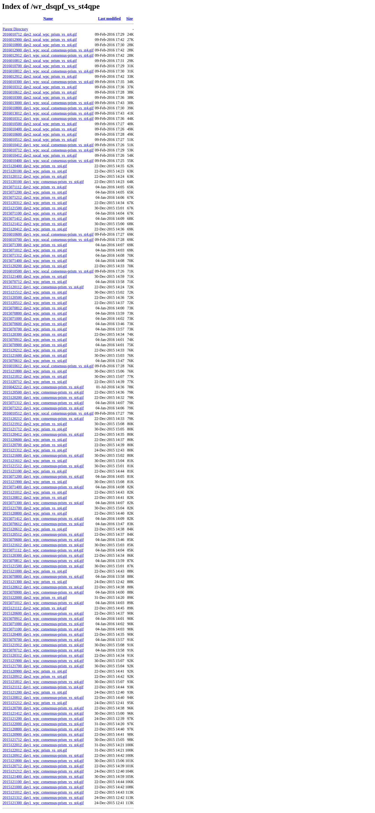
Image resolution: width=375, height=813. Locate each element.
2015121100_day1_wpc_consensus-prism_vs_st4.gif (43, 782)
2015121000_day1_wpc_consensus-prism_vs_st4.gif (43, 787)
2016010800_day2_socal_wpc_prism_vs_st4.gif (40, 45)
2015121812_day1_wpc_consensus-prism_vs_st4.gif (43, 682)
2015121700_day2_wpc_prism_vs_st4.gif (35, 508)
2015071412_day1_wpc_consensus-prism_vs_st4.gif (43, 519)
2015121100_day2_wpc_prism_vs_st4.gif (35, 471)
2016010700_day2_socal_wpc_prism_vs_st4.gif (40, 66)
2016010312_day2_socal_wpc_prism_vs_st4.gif (40, 87)
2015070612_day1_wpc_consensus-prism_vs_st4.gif (43, 524)
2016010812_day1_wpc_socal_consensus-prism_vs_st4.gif (48, 71)
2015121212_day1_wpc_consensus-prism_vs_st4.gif (43, 771)
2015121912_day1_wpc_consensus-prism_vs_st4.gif (43, 645)
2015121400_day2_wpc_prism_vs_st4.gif (35, 276)
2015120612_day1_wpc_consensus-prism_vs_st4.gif (43, 587)
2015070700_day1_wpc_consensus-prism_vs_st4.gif (43, 640)
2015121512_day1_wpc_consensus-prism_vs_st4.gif (43, 466)
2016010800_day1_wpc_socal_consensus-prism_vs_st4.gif (48, 108)
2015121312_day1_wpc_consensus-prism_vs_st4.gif (43, 798)
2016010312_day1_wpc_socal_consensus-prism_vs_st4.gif (48, 119)
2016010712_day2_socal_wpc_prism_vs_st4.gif (40, 34)
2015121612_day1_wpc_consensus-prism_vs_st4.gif (43, 545)
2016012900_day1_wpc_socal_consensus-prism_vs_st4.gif (48, 50)
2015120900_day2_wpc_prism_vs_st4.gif (35, 671)
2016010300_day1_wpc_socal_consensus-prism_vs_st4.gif (48, 82)
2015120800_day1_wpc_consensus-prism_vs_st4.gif (43, 729)
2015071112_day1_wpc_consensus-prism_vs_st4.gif (43, 550)
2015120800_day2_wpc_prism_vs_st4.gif (35, 513)
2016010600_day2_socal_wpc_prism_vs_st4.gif (40, 134)
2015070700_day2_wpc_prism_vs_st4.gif (35, 329)
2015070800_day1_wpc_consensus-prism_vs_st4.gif (43, 576)
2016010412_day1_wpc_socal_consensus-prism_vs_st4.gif (48, 145)
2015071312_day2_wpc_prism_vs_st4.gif (35, 255)
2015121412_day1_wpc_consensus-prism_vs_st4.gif (43, 713)
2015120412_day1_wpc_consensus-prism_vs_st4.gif (43, 434)
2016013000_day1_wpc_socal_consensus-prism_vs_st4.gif (48, 103)
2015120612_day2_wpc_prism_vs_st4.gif (35, 529)
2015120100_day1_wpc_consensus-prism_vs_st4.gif (43, 182)
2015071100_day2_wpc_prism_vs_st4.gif (35, 213)
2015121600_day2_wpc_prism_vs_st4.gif (35, 355)
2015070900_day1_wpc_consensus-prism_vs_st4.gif (43, 592)
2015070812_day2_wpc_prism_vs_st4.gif (35, 308)
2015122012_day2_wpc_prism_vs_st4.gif (35, 750)
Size (129, 19)
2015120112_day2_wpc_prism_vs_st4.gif (35, 176)
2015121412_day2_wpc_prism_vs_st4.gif (35, 224)
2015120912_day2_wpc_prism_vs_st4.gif (35, 676)
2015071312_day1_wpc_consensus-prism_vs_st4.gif (43, 403)
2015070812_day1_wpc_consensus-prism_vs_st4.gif (43, 561)
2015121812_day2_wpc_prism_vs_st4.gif (35, 376)
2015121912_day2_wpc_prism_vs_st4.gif (35, 424)
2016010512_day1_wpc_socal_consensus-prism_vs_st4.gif (48, 413)
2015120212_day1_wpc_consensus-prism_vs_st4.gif (43, 419)
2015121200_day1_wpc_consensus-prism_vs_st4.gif (43, 719)
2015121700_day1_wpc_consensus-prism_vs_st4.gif (43, 666)
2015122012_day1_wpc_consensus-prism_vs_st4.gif (43, 745)
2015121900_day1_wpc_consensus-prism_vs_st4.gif (43, 661)
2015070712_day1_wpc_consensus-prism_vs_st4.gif (43, 650)
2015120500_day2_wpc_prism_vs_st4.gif (35, 297)
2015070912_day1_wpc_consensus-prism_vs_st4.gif (43, 619)
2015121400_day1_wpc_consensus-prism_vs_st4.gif (43, 776)
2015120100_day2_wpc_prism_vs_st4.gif (35, 171)
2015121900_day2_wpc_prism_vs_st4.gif (35, 482)
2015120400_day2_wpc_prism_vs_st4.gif (35, 166)
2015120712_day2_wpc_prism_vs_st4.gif (35, 382)
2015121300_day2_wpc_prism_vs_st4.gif (35, 582)
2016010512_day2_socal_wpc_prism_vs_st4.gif (40, 140)
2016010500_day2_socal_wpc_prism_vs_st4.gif (40, 124)
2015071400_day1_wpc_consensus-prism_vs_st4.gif (43, 487)
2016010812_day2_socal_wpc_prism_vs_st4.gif (40, 61)
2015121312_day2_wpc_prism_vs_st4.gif (35, 450)
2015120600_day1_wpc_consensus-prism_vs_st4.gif (43, 613)
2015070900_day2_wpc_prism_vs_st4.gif (35, 345)
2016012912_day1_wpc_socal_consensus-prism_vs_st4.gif (48, 55)
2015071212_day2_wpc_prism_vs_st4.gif (35, 197)
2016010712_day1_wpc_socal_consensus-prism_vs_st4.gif (48, 150)
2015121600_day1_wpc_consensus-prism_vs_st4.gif (43, 455)
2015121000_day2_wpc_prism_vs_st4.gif (35, 571)
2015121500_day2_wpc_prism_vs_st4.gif (35, 208)
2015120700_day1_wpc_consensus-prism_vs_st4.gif (43, 708)
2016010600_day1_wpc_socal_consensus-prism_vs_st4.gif (48, 234)
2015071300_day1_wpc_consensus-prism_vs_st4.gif (43, 503)
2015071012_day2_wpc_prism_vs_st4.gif (35, 250)
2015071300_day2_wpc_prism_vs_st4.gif (35, 245)
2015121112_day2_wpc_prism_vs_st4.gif (35, 608)
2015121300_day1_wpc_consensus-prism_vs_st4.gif (43, 803)
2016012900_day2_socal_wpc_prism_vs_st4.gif (40, 40)
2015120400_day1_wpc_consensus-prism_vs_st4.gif (43, 634)
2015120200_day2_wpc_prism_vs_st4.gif (35, 266)
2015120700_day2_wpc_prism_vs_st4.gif (35, 445)
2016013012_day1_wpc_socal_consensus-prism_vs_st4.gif (48, 113)
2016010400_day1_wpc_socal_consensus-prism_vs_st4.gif (48, 161)
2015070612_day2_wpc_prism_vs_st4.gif (35, 361)
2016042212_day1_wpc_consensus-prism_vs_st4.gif (43, 387)
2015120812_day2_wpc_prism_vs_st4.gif (35, 498)
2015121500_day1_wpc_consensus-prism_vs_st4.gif (43, 566)
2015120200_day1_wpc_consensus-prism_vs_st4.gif (43, 397)
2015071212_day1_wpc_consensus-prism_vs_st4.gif (43, 408)
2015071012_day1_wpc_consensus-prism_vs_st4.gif (43, 603)
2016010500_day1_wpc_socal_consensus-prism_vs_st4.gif (48, 271)
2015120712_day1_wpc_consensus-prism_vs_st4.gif (43, 766)
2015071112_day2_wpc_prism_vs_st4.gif (35, 187)
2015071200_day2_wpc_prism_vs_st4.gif (35, 192)
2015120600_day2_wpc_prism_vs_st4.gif (35, 440)
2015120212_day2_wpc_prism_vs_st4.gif (35, 350)
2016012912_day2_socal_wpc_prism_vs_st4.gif (40, 76)
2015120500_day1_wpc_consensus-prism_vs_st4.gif (43, 392)
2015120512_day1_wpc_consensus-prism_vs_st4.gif (43, 534)
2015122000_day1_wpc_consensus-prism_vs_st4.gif (43, 724)
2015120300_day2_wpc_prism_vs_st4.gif (35, 334)
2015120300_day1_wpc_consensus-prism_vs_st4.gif (43, 555)
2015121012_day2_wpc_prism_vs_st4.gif (35, 492)
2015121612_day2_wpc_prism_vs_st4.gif (35, 461)
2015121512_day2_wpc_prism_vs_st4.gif (35, 292)
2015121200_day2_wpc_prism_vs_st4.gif (35, 692)
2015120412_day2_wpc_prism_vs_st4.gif (35, 229)
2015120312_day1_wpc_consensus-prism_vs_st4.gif (43, 655)
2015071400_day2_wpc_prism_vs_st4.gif (35, 261)
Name (48, 19)
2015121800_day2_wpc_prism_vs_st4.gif (35, 371)
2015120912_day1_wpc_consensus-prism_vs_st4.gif (43, 755)
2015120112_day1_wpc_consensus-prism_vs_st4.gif (43, 287)
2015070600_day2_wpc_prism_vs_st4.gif (35, 324)
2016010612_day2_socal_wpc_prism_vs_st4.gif (40, 92)
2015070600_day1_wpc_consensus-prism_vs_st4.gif (43, 540)
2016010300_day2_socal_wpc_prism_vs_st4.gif (40, 97)
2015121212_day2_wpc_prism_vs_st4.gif (35, 703)
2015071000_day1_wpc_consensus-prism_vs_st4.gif (43, 624)
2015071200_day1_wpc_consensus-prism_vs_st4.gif (43, 476)
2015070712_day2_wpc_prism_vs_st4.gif (35, 282)
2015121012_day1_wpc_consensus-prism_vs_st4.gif (43, 792)
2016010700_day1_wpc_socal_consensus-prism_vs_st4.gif (48, 240)
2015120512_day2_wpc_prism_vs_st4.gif (35, 303)
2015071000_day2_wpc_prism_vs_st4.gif (35, 319)
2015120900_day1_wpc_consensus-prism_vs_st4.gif (43, 734)
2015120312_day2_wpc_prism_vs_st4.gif (35, 203)
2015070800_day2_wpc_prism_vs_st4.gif (35, 313)
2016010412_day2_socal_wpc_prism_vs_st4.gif (40, 155)
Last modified (109, 19)
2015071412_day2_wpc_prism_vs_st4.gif (35, 219)
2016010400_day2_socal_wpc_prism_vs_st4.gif (40, 129)
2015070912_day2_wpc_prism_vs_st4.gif (35, 340)
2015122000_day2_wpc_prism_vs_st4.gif (35, 598)
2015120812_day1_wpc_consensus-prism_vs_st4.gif (43, 698)
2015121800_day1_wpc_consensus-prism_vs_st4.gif (43, 761)
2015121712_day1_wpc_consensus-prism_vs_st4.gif (43, 740)
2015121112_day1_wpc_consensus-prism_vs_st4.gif (43, 687)
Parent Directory (15, 29)
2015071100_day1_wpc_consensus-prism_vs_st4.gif (43, 629)
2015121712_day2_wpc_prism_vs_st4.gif (35, 429)
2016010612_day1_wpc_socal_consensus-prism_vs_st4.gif (48, 366)
